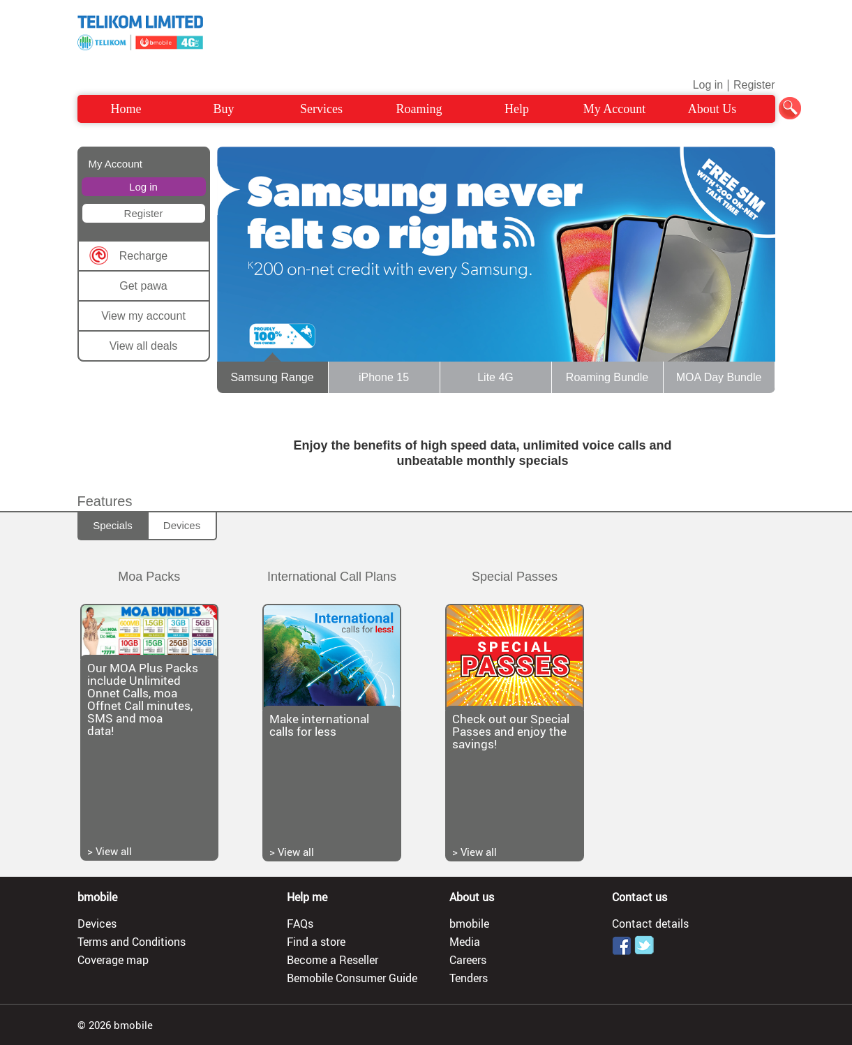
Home (126, 109)
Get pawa (143, 286)
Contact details (650, 923)
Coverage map (113, 960)
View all (114, 851)
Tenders (468, 978)
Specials (113, 525)
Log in (708, 85)
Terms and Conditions (131, 941)
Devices (181, 525)
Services (321, 109)
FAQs (300, 923)
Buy (223, 109)
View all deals (144, 346)
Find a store (316, 941)
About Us (712, 109)
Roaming (419, 109)
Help (517, 109)
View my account (143, 316)
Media (464, 941)
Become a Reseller (332, 960)
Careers (467, 960)
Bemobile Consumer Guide (352, 978)
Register (754, 85)
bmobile (469, 923)
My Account (614, 109)
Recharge (143, 256)
